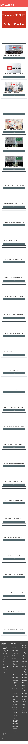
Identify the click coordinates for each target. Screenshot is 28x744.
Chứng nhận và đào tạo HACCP (15, 693)
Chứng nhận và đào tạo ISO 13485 (15, 707)
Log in (25, 1)
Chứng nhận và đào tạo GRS (15, 688)
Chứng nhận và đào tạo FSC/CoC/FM (15, 679)
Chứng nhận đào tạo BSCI (15, 658)
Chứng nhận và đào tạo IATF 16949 (15, 703)
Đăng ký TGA (24, 712)
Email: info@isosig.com (5, 666)
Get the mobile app (4, 738)
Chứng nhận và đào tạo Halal (15, 698)
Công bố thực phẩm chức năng (24, 701)
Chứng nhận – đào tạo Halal (15, 647)
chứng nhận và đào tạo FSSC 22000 (15, 684)
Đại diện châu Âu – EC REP (24, 706)
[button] (20, 1)
